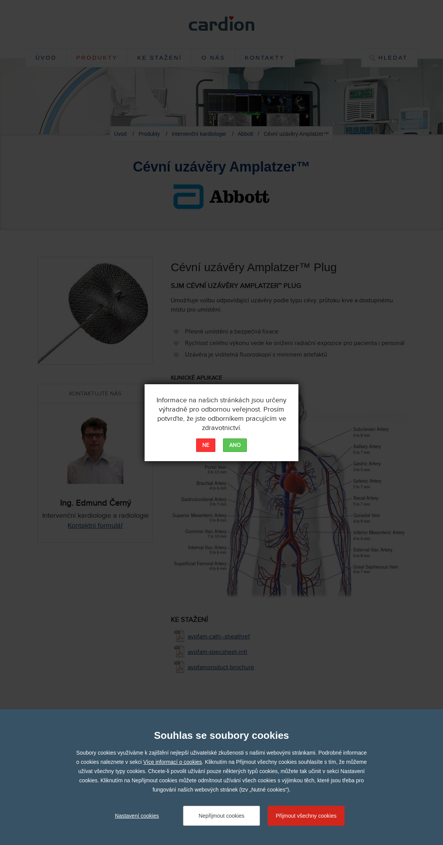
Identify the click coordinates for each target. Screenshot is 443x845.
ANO (235, 445)
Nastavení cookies (137, 816)
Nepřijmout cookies (221, 816)
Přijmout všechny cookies (306, 816)
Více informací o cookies (172, 762)
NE (205, 445)
